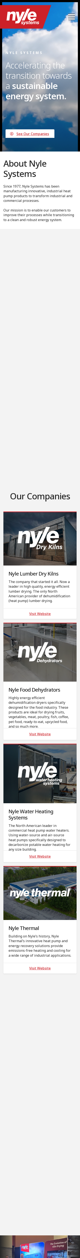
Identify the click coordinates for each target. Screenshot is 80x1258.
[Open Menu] (71, 16)
